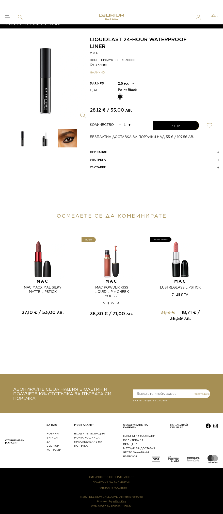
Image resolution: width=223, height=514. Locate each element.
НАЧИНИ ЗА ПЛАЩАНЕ (139, 435)
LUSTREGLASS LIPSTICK (180, 287)
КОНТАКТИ (53, 449)
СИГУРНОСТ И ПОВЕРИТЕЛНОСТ (111, 476)
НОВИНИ (52, 433)
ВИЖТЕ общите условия (150, 401)
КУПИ (176, 125)
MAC (94, 53)
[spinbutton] (125, 125)
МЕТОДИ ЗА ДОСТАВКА (139, 448)
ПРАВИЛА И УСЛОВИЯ (112, 487)
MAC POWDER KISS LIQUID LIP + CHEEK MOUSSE (111, 291)
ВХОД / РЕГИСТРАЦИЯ (89, 433)
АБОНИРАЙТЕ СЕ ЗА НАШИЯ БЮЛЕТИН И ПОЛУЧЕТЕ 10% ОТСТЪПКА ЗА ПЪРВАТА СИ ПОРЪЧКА (62, 394)
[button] (130, 125)
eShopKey (119, 501)
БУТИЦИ (52, 437)
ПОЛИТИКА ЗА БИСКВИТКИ (111, 482)
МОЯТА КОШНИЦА (87, 437)
